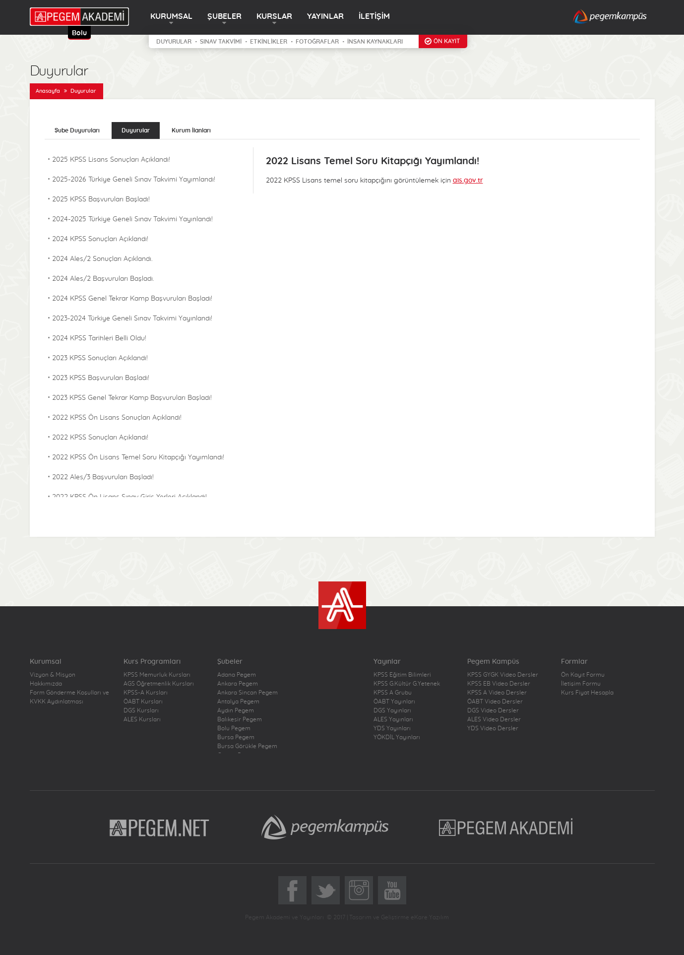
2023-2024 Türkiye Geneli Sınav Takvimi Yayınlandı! (132, 318)
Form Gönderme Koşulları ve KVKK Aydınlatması (69, 697)
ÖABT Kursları (143, 701)
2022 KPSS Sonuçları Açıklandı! (100, 437)
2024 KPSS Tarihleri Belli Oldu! (99, 338)
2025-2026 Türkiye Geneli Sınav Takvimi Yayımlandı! (133, 179)
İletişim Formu (581, 684)
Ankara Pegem (237, 684)
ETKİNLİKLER (268, 42)
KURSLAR (274, 16)
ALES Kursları (142, 719)
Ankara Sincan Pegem (247, 693)
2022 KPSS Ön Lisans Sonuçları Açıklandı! (117, 417)
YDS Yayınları (392, 728)
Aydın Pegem (235, 710)
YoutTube (392, 890)
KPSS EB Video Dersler (498, 684)
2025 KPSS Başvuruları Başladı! (101, 199)
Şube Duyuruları (77, 130)
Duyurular (83, 91)
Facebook (292, 890)
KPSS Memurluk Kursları (157, 675)
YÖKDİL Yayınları (396, 737)
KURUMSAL (171, 16)
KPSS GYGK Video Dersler (502, 675)
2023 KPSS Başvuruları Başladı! (100, 378)
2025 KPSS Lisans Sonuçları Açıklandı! (111, 159)
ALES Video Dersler (494, 719)
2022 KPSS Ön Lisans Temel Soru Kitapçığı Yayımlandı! (138, 457)
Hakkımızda (46, 684)
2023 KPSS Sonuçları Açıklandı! (100, 358)
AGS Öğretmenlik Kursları (159, 684)
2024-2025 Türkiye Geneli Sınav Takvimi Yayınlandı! (132, 219)
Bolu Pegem (233, 728)
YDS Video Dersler (492, 728)
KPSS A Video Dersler (497, 693)
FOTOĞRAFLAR (317, 42)
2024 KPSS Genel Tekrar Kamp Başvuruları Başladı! (132, 298)
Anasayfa (48, 91)
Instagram (359, 890)
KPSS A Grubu (392, 693)
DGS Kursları (141, 710)
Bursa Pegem (235, 737)
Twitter (325, 890)
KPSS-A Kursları (146, 693)
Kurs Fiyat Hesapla (587, 693)
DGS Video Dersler (493, 710)
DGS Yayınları (392, 710)
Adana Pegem (236, 675)
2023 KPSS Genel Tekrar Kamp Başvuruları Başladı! (132, 397)
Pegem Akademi (507, 827)
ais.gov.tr (468, 180)
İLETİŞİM (374, 16)
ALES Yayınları (393, 719)
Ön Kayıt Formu (583, 675)
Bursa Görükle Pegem (247, 746)
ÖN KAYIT (447, 41)
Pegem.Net (160, 827)
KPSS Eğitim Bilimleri (402, 675)
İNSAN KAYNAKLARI (375, 42)
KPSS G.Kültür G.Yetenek (406, 684)
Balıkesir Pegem (239, 719)
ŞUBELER (224, 16)
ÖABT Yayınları (394, 701)
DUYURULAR (173, 42)
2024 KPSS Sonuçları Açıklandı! (100, 239)
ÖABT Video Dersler (495, 701)
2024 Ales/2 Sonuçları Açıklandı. (102, 258)
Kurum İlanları (191, 130)
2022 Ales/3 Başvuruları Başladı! (103, 477)
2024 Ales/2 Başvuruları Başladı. (103, 278)
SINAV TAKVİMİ (221, 42)
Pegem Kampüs (324, 827)
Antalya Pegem (238, 701)
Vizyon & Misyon (52, 675)
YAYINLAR (325, 16)
